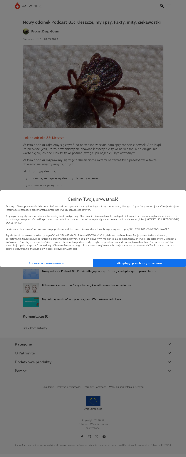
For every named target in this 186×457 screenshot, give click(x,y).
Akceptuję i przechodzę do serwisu (139, 263)
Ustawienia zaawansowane (46, 263)
